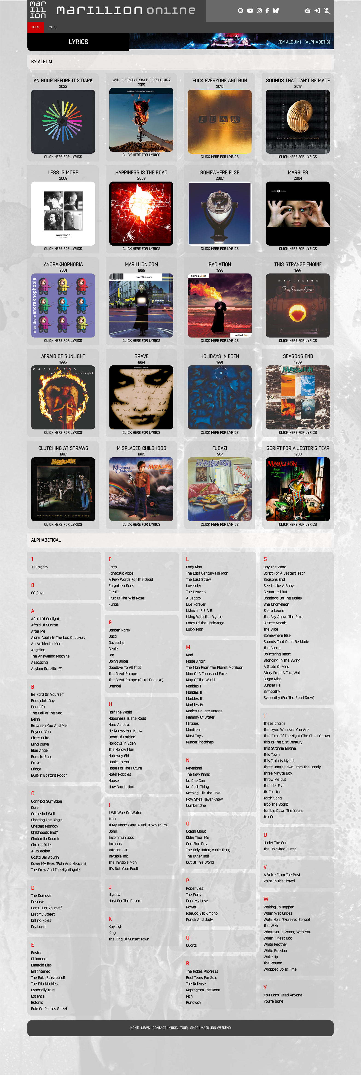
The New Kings (198, 774)
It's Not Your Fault (123, 868)
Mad (189, 655)
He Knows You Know (125, 731)
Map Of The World (200, 680)
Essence (37, 996)
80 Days (37, 593)
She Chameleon (276, 604)
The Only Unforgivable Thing (208, 850)
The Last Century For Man (207, 573)
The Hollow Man (121, 749)
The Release (196, 984)
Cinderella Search (45, 838)
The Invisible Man (123, 862)
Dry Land (38, 926)
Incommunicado (121, 837)
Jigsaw (114, 894)
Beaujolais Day (43, 700)
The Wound (273, 963)
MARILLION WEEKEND (216, 1027)
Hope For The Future (125, 768)
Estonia (37, 1002)
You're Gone (273, 1001)
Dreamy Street (43, 914)
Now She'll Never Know (204, 799)
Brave (35, 763)
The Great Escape (123, 673)
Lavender (193, 585)
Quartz (191, 945)
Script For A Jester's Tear (284, 573)
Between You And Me (49, 725)
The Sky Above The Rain (283, 617)
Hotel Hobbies (120, 774)
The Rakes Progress (202, 971)
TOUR (184, 1027)
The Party (193, 894)
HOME (36, 27)
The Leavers (196, 592)
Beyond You (41, 731)
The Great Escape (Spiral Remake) (136, 680)
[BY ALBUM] (290, 42)
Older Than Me (197, 837)
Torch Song (273, 798)
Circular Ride (41, 845)
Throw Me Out (275, 779)
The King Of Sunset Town (129, 939)
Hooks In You (119, 762)
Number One (196, 805)
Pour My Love (197, 901)
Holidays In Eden (122, 743)
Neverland (194, 768)
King (112, 933)
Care (34, 807)
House (114, 780)
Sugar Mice (272, 679)
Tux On (269, 816)
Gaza (112, 636)
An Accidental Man (46, 643)
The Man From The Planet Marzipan (214, 667)
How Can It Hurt (121, 787)
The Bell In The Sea (46, 713)
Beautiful (38, 707)
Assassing (39, 662)
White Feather (275, 944)
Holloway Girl (119, 755)
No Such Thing (197, 787)
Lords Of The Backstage (205, 623)
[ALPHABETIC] (317, 42)
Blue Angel (39, 750)
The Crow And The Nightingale (55, 869)
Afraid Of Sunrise (44, 625)
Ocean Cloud (196, 831)
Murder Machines (200, 742)
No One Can (195, 780)
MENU (52, 27)
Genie (113, 649)
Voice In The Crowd (279, 881)
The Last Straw (198, 579)
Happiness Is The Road (127, 718)
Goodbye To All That (125, 667)
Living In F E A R (199, 610)
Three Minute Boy (278, 773)
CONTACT (159, 1027)
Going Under (118, 661)
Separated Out (275, 592)
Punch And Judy (199, 919)
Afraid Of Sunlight (45, 619)
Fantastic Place (121, 573)
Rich (189, 996)
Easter (36, 952)
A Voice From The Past (282, 875)
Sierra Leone (274, 610)
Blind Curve (40, 744)
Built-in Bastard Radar (49, 775)
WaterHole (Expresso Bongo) (287, 919)
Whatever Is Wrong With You (287, 932)
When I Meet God (278, 938)
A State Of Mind (276, 666)
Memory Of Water (200, 717)
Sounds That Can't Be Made (286, 641)
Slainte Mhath (275, 623)
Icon (112, 819)
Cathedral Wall (43, 814)
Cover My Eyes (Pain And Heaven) (58, 863)
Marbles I (193, 686)
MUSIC (173, 1027)
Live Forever (195, 604)
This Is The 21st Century (283, 742)
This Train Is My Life (279, 761)
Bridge (36, 769)
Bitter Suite (40, 738)
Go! (111, 655)
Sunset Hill (272, 685)
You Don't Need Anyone (283, 995)
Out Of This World (200, 862)
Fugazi (114, 604)
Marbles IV (194, 705)
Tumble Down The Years (283, 810)
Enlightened (40, 971)
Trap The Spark (276, 804)
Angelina (38, 650)
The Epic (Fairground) (48, 977)
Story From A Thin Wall (282, 673)
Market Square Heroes (204, 711)
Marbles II (194, 692)
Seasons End (274, 579)
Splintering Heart (277, 654)
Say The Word (275, 567)
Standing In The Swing (282, 660)
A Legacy (193, 598)
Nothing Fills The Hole (203, 793)
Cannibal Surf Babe (46, 801)
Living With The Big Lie (204, 617)
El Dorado (38, 959)
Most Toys (194, 736)
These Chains (274, 723)
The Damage (41, 895)
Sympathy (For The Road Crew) (289, 697)
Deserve (37, 902)
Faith (113, 567)
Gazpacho (116, 642)
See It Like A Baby (279, 585)
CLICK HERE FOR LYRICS (63, 156)
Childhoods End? (44, 832)
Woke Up (271, 957)
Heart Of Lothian (122, 737)
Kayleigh (115, 926)
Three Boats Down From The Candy (292, 767)
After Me (38, 631)
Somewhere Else (277, 635)
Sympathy (272, 691)
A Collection (40, 851)
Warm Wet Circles (278, 913)
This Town (271, 754)
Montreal (193, 729)
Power (191, 907)
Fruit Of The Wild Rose (126, 598)
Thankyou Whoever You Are (286, 729)
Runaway (193, 1002)
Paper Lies (194, 888)
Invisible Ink (118, 856)
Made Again (195, 661)
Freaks (114, 592)
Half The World (120, 712)
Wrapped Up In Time (280, 969)
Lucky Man (194, 629)
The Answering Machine (50, 656)
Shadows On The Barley (283, 598)
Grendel (115, 686)
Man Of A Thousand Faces (207, 673)
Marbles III (194, 698)
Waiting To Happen (279, 907)
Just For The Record (125, 901)
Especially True (43, 990)
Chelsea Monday (44, 826)
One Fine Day (196, 843)
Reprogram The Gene (203, 990)
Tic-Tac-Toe (272, 792)
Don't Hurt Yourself (46, 908)
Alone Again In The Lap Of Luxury (58, 637)
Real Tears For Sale (201, 977)
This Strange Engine (280, 748)
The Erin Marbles (44, 984)
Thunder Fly (273, 785)
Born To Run (41, 756)
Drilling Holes (41, 920)
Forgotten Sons (121, 585)
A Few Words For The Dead (131, 579)
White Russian (275, 950)
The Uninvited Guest (280, 849)
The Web (271, 925)
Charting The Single (46, 820)
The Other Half (197, 856)
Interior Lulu (118, 850)
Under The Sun (275, 843)
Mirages (192, 723)
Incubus (115, 843)
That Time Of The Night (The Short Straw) (297, 736)
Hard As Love (119, 724)
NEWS (145, 1027)
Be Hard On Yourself (47, 694)
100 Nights (39, 567)
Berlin (35, 719)
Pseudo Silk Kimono (202, 913)
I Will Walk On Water (125, 812)
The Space (272, 648)
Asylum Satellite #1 (46, 668)
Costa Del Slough (45, 857)
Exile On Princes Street (49, 1008)
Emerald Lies (41, 965)
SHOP (194, 1027)
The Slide (271, 629)
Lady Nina (194, 567)
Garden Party (119, 630)
